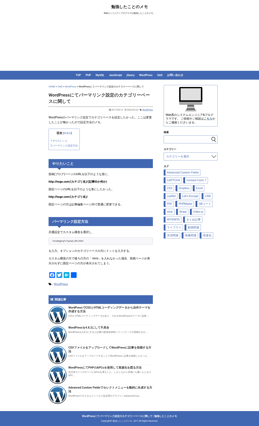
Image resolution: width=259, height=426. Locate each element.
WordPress (146, 75)
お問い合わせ (175, 75)
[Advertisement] (129, 44)
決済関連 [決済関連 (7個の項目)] (172, 235)
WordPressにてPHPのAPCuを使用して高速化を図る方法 (105, 367)
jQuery (131, 75)
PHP (88, 75)
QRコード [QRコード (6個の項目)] (205, 204)
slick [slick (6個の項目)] (170, 211)
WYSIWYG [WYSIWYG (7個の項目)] (173, 219)
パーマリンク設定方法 (64, 145)
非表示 (67, 133)
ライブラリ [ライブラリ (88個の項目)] (174, 227)
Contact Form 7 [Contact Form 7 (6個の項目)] (196, 180)
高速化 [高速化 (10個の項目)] (207, 235)
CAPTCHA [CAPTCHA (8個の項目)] (173, 180)
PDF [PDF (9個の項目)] (169, 204)
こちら (208, 118)
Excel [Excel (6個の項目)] (199, 188)
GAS (160, 75)
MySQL (100, 75)
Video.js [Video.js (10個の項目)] (198, 211)
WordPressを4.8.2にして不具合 (88, 327)
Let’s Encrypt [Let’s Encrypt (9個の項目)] (190, 196)
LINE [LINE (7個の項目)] (208, 196)
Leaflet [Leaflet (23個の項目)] (171, 196)
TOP (78, 75)
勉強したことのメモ (129, 7)
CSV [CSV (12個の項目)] (169, 188)
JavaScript (115, 75)
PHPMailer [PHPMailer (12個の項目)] (185, 204)
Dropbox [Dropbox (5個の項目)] (184, 188)
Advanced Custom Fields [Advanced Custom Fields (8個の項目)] (183, 172)
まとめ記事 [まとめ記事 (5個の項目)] (193, 219)
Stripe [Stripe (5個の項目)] (183, 211)
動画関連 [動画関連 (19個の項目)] (193, 227)
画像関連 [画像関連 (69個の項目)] (190, 235)
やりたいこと (59, 140)
